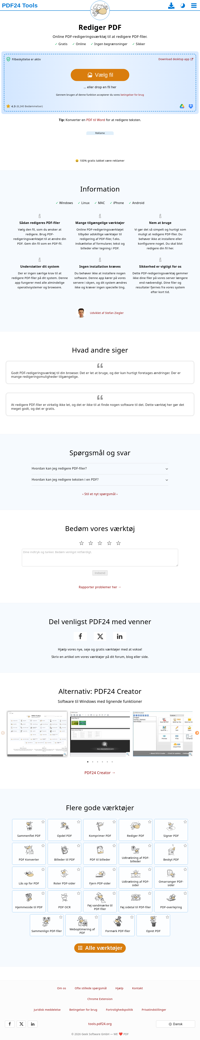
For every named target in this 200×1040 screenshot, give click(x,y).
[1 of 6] (88, 762)
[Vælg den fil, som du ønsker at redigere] (100, 75)
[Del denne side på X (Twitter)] (100, 636)
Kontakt (137, 988)
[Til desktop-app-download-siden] (171, 6)
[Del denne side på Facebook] (80, 636)
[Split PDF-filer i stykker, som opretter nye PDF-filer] (64, 830)
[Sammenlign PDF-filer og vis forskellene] (46, 925)
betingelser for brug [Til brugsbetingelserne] (132, 94)
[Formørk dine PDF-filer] (118, 925)
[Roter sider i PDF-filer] (64, 878)
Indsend (100, 573)
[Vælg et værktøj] (194, 6)
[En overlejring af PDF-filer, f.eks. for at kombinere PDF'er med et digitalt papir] (171, 901)
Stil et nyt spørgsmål (100, 494)
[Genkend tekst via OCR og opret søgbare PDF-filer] (64, 901)
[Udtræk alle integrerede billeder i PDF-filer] (135, 854)
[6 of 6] (112, 762)
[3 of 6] (98, 762)
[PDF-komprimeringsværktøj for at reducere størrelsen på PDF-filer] (100, 830)
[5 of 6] (107, 762)
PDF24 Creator (97, 772)
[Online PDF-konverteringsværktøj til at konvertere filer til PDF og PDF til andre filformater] (29, 854)
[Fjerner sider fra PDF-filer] (100, 878)
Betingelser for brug (83, 1009)
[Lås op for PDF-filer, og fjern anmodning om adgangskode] (29, 878)
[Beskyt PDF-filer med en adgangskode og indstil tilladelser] (171, 854)
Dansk (177, 1024)
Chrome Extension (100, 999)
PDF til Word (95, 120)
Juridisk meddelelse (47, 1009)
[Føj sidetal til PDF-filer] (135, 901)
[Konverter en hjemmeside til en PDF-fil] (29, 901)
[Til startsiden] (20, 5)
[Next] (197, 733)
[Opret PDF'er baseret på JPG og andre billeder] (64, 854)
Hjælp (119, 988)
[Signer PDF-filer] (171, 830)
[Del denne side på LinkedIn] (120, 636)
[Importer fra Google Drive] (182, 106)
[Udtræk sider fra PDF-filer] (135, 878)
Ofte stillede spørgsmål (91, 988)
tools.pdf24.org (100, 1024)
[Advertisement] (100, 143)
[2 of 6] (93, 762)
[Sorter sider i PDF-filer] (171, 878)
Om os (61, 988)
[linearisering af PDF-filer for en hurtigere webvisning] (82, 925)
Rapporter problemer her (98, 587)
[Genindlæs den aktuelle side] (100, 10)
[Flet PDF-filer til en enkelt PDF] (29, 830)
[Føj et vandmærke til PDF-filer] (100, 901)
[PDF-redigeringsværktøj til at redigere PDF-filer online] (135, 830)
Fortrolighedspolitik (119, 1009)
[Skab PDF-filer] (153, 925)
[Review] (100, 557)
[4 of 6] (102, 762)
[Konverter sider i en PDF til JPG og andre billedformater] (100, 854)
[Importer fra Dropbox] (191, 106)
